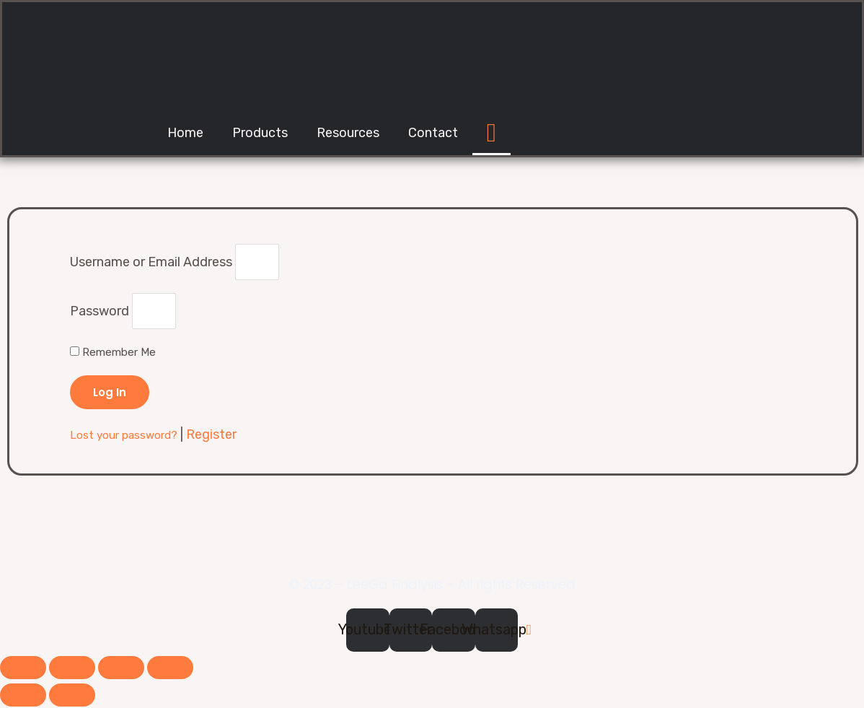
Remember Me (113, 353)
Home (185, 133)
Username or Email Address (151, 263)
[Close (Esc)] (23, 669)
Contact (433, 133)
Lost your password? (125, 436)
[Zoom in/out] (170, 669)
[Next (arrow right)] (72, 696)
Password (99, 312)
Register (211, 436)
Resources (348, 133)
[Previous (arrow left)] (23, 696)
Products (260, 133)
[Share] (72, 669)
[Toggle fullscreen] (121, 669)
